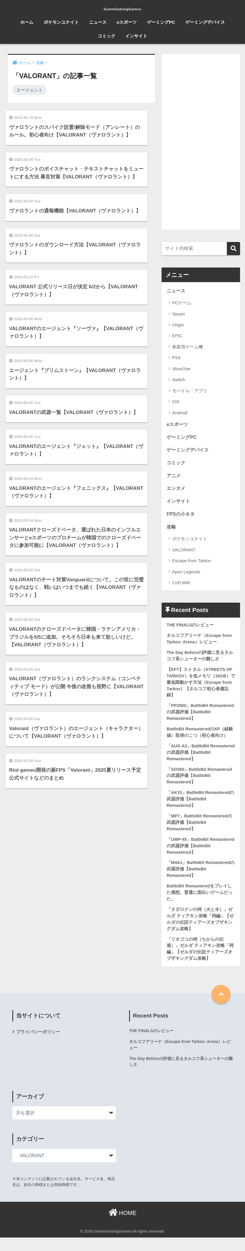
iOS (175, 401)
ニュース (98, 22)
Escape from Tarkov (191, 563)
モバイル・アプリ (189, 390)
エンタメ (176, 490)
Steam (178, 314)
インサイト (136, 35)
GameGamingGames (122, 8)
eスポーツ (127, 22)
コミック (106, 35)
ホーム (26, 22)
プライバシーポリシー (39, 1044)
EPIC (177, 335)
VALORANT (184, 552)
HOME (123, 1226)
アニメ (174, 477)
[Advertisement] (201, 142)
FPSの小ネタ (181, 516)
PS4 (176, 357)
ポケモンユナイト (61, 22)
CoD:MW (181, 585)
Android (179, 412)
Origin (178, 325)
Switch (178, 379)
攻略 (172, 529)
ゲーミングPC (161, 22)
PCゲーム (181, 303)
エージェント (29, 89)
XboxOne (181, 369)
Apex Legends (186, 574)
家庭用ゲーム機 (187, 347)
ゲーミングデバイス (205, 22)
